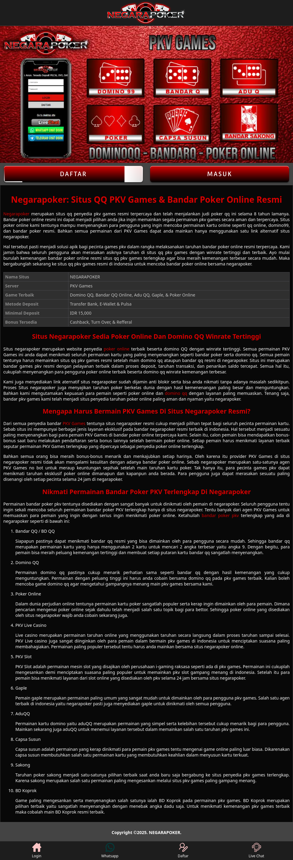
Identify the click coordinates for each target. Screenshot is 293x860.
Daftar (73, 174)
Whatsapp (109, 850)
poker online (116, 349)
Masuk (219, 174)
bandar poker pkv (220, 515)
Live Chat (256, 850)
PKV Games (74, 423)
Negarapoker (16, 214)
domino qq (176, 393)
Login (36, 850)
